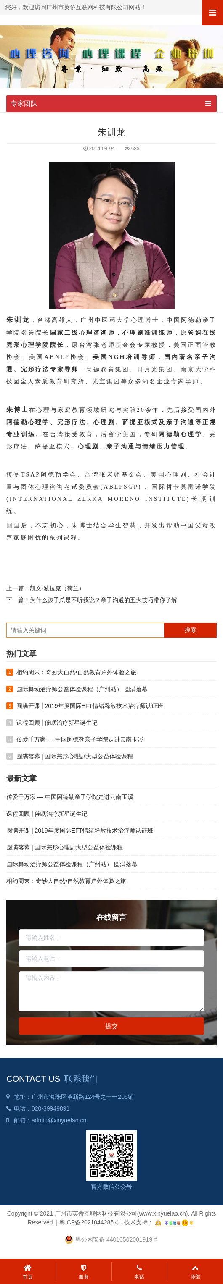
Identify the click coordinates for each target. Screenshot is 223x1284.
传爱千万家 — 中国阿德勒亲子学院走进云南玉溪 (79, 739)
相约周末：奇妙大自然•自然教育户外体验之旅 (76, 672)
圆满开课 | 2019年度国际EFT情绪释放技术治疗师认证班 (89, 705)
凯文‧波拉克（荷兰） (57, 588)
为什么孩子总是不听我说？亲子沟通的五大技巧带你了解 (103, 600)
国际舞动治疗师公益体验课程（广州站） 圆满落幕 (82, 689)
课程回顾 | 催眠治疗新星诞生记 (57, 722)
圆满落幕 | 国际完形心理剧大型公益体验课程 (74, 756)
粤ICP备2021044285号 (89, 1222)
